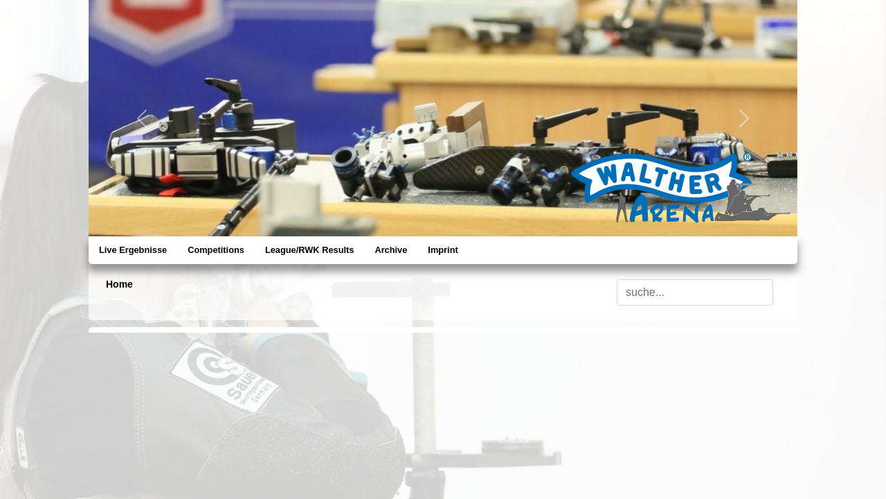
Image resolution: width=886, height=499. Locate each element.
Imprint (443, 250)
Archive (390, 250)
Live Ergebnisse (133, 250)
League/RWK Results (309, 250)
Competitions (216, 250)
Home (119, 284)
